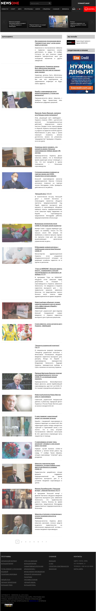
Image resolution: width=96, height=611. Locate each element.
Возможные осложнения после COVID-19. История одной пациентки (48, 224)
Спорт (13, 9)
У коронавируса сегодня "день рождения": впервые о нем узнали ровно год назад (47, 444)
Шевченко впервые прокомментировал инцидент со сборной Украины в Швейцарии (17, 24)
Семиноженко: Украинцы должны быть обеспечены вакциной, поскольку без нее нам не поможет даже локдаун (47, 69)
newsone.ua (33, 601)
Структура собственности (59, 566)
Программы (28, 9)
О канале (56, 9)
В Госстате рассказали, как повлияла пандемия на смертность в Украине (57, 24)
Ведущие (52, 561)
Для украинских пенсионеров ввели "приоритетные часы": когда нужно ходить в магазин (48, 43)
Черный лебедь (30, 582)
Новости (5, 9)
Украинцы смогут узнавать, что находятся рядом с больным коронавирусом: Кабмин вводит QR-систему (48, 150)
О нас (51, 563)
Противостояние (30, 580)
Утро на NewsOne (30, 561)
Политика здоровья (9, 574)
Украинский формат (9, 561)
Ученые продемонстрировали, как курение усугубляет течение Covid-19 (78, 24)
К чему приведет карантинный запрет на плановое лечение (46, 417)
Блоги (38, 9)
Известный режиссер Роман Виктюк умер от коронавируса (48, 395)
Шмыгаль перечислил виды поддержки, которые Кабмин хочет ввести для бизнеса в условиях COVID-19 (47, 466)
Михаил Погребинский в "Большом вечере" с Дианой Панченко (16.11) (47, 489)
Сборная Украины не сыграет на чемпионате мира (37, 25)
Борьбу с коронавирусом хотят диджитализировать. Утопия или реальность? (47, 93)
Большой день (30, 585)
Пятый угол (5, 580)
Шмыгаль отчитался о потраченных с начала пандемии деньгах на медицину (48, 516)
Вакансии (53, 569)
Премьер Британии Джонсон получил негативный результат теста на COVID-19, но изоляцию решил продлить (48, 376)
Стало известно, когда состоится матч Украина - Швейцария (48, 325)
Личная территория (8, 582)
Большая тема (6, 585)
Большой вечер (7, 563)
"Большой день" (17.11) (43, 194)
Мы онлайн (72, 37)
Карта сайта (78, 569)
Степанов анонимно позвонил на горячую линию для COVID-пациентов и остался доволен (47, 174)
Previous (4, 22)
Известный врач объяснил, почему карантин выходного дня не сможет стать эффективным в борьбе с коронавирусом (48, 305)
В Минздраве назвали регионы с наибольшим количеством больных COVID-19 (48, 249)
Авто (19, 9)
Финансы (65, 9)
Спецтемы (46, 9)
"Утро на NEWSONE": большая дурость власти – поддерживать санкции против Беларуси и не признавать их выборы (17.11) (48, 271)
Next (92, 22)
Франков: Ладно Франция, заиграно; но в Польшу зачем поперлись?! (48, 114)
